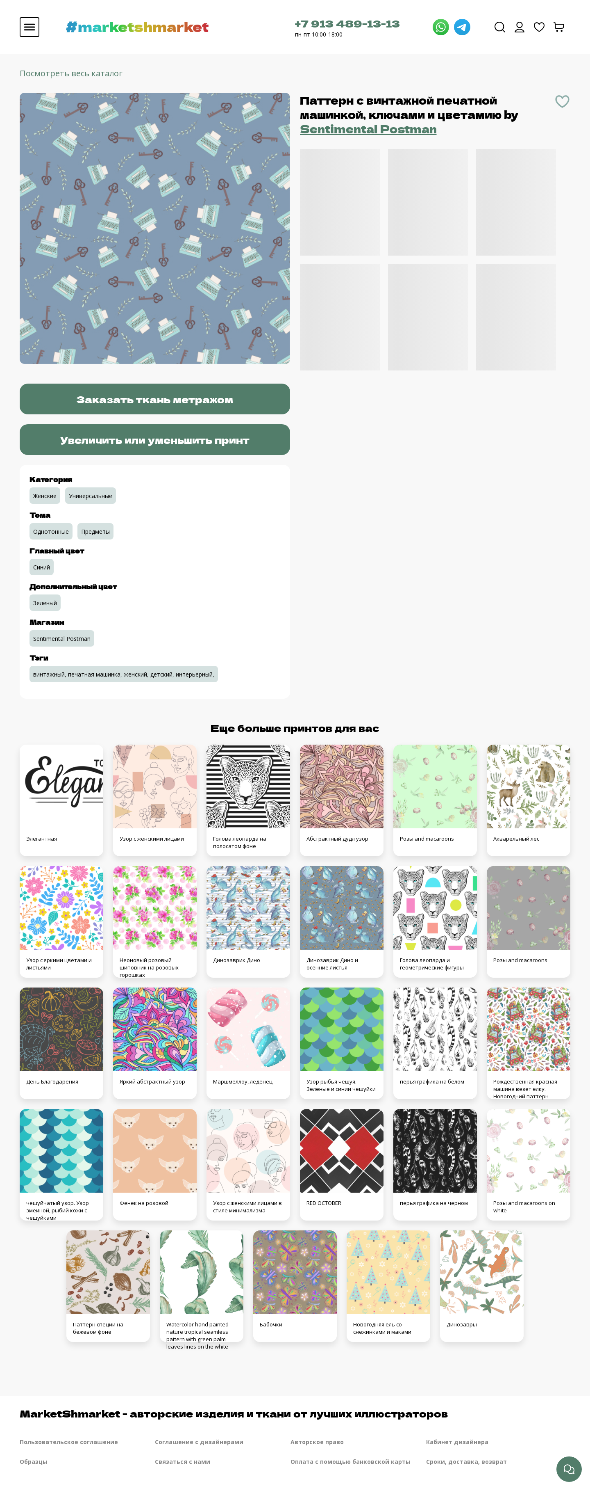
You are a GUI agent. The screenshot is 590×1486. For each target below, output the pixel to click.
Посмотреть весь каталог (71, 73)
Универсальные (90, 496)
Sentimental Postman (368, 128)
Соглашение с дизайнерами (199, 1442)
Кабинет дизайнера (457, 1442)
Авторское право (317, 1442)
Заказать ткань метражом (154, 399)
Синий (41, 567)
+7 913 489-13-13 (347, 23)
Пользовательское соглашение (69, 1442)
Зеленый (45, 603)
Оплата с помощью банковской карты (350, 1461)
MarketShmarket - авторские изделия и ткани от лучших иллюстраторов (234, 1413)
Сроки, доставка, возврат (466, 1461)
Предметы (95, 531)
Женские (45, 496)
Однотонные (51, 531)
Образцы (34, 1461)
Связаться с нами (182, 1461)
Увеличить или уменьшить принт (155, 439)
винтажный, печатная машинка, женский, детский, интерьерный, (123, 674)
